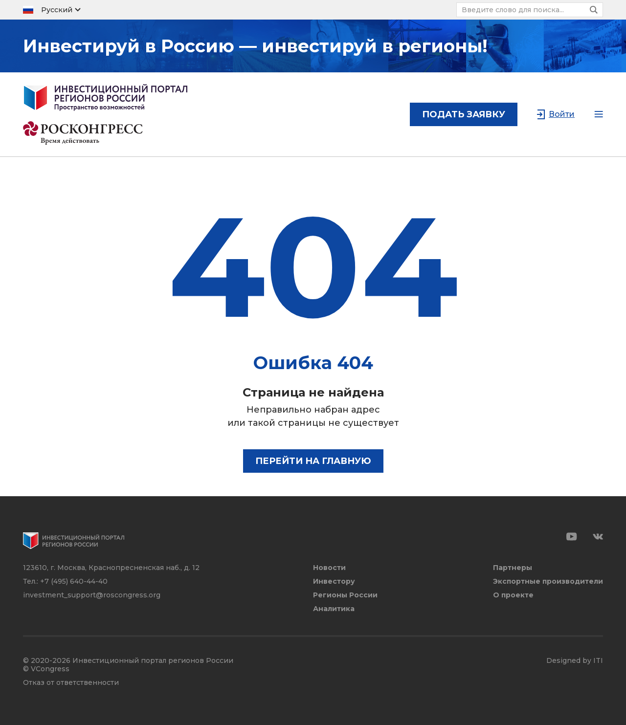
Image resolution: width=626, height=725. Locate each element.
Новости (329, 568)
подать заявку (463, 114)
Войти (562, 114)
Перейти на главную (313, 461)
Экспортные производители (548, 581)
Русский (56, 9)
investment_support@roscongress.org (91, 595)
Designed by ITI (574, 661)
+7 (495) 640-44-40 (74, 581)
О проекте (513, 595)
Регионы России (345, 595)
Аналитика (334, 609)
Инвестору (334, 581)
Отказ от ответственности (71, 683)
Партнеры (512, 568)
